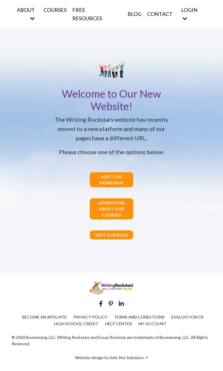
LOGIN (189, 14)
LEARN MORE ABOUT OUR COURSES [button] (111, 208)
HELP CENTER (118, 323)
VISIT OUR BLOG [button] (111, 234)
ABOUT (26, 14)
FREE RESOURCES (87, 14)
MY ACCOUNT (152, 323)
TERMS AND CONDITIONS (139, 316)
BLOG (134, 14)
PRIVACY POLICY (90, 316)
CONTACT (159, 14)
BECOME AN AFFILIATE (44, 316)
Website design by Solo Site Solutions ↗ (111, 357)
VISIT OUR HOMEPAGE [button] (112, 179)
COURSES (55, 10)
